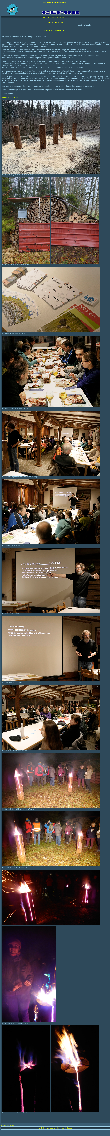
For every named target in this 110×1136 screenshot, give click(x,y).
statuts (52, 1128)
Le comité (60, 17)
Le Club (42, 17)
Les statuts (51, 17)
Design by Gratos (7, 1125)
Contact (68, 17)
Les (48, 1128)
